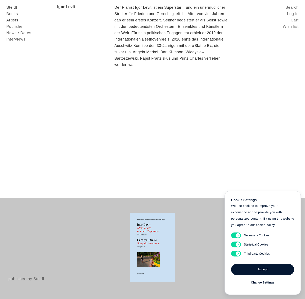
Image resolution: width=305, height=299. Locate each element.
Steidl (11, 7)
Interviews (15, 39)
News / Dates (18, 33)
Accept (263, 269)
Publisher (15, 26)
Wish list (291, 26)
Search (292, 7)
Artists (12, 20)
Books (12, 14)
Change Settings (262, 282)
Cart (295, 20)
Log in (293, 14)
